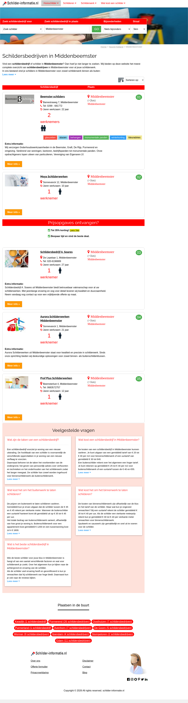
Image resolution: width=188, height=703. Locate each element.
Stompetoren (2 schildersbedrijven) (112, 634)
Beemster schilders (52, 96)
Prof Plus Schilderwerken (56, 378)
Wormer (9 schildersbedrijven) (31, 634)
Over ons (35, 661)
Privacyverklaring (40, 672)
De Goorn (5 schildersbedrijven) (113, 627)
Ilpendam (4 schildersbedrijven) (70, 634)
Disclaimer (87, 661)
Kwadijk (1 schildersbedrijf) (30, 621)
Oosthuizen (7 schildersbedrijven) (112, 621)
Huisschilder (51, 3)
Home (103, 47)
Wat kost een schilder (113, 3)
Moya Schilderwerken (54, 176)
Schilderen (69, 3)
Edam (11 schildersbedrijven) (73, 640)
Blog (84, 672)
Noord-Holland (116, 47)
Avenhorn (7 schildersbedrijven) (72, 627)
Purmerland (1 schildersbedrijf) (33, 627)
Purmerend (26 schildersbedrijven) (69, 621)
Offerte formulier (39, 666)
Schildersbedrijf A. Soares (56, 251)
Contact (86, 666)
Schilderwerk (88, 3)
